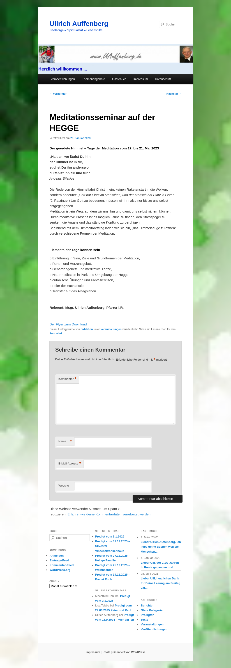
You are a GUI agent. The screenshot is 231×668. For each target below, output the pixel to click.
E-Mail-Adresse (69, 463)
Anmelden (56, 555)
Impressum (140, 79)
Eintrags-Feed (59, 560)
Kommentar (67, 379)
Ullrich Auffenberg (78, 23)
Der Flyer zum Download (68, 324)
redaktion (87, 329)
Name (65, 441)
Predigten (147, 615)
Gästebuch (119, 79)
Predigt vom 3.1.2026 (109, 536)
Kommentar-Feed (61, 565)
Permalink (55, 333)
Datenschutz (163, 79)
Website (63, 485)
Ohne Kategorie (152, 610)
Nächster (174, 93)
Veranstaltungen (111, 329)
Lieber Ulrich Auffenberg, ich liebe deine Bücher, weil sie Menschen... (161, 546)
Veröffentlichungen (63, 79)
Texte (144, 619)
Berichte (146, 605)
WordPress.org (59, 570)
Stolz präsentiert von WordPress (124, 652)
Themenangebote (93, 79)
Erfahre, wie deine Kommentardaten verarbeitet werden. (109, 514)
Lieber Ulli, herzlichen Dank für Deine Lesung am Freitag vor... (160, 583)
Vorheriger (57, 93)
